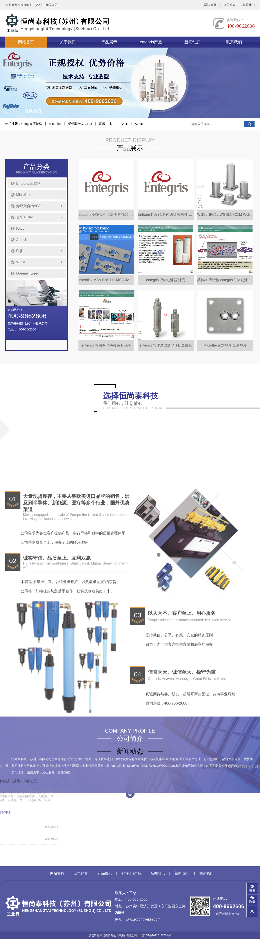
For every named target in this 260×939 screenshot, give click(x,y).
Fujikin (39, 277)
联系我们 (248, 4)
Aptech (139, 123)
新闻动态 (192, 42)
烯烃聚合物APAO (80, 123)
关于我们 (68, 42)
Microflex (55, 123)
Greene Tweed (39, 299)
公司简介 (229, 4)
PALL (124, 123)
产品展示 (109, 42)
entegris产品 (151, 42)
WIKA (39, 288)
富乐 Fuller (106, 123)
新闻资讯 (158, 875)
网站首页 (210, 4)
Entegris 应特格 (31, 123)
